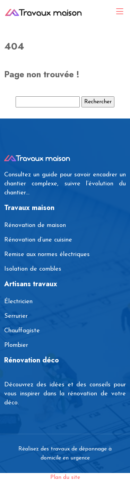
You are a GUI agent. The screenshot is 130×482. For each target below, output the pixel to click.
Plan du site (65, 477)
